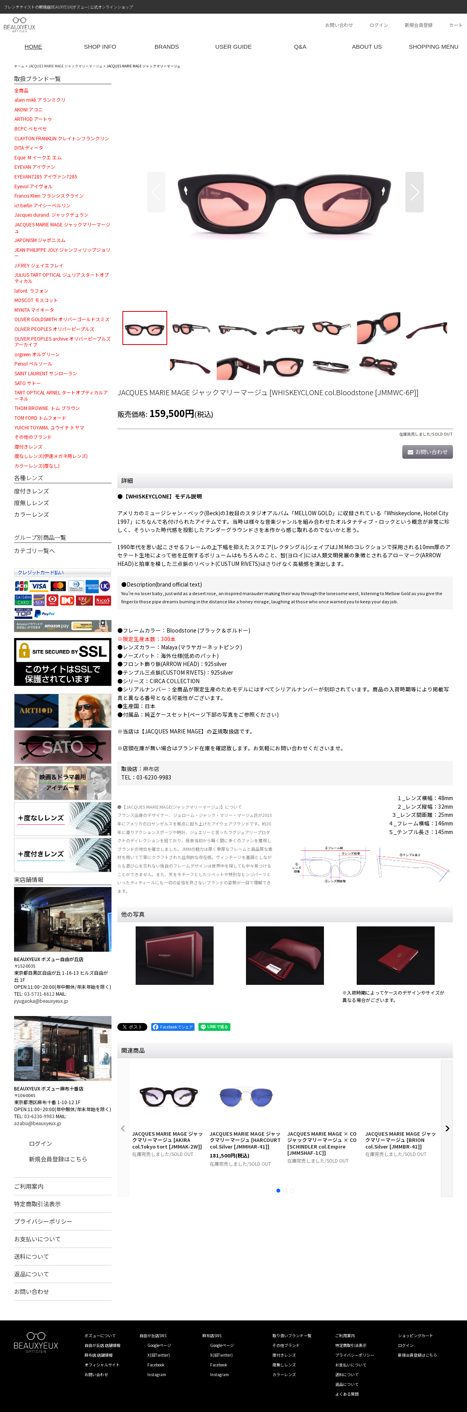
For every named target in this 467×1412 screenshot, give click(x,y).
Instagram (156, 1374)
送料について (31, 1256)
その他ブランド (286, 1345)
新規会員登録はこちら (58, 1159)
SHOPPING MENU (434, 46)
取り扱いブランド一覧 (291, 1335)
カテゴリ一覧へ (34, 550)
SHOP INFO (100, 46)
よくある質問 (347, 1394)
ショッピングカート (415, 1335)
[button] (156, 192)
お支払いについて (37, 1239)
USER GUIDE (233, 46)
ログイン (379, 24)
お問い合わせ (339, 24)
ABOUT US (367, 46)
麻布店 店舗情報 (99, 1355)
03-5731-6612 (39, 993)
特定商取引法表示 (37, 1204)
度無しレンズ (31, 502)
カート (456, 24)
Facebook (156, 1365)
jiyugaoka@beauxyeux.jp (41, 1000)
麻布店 (151, 768)
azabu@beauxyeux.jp (37, 1123)
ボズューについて (100, 1335)
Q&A (300, 46)
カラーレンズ (31, 514)
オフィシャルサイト (102, 1365)
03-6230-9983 (39, 1116)
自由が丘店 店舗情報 (102, 1345)
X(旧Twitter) (158, 1355)
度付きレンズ (31, 491)
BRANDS (167, 46)
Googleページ (159, 1345)
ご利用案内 (28, 1186)
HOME (33, 46)
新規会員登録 (419, 24)
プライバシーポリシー (43, 1221)
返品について (31, 1274)
